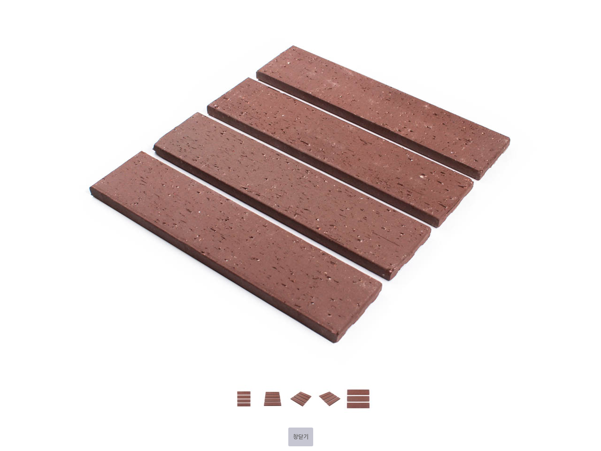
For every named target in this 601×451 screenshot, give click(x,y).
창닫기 (300, 437)
